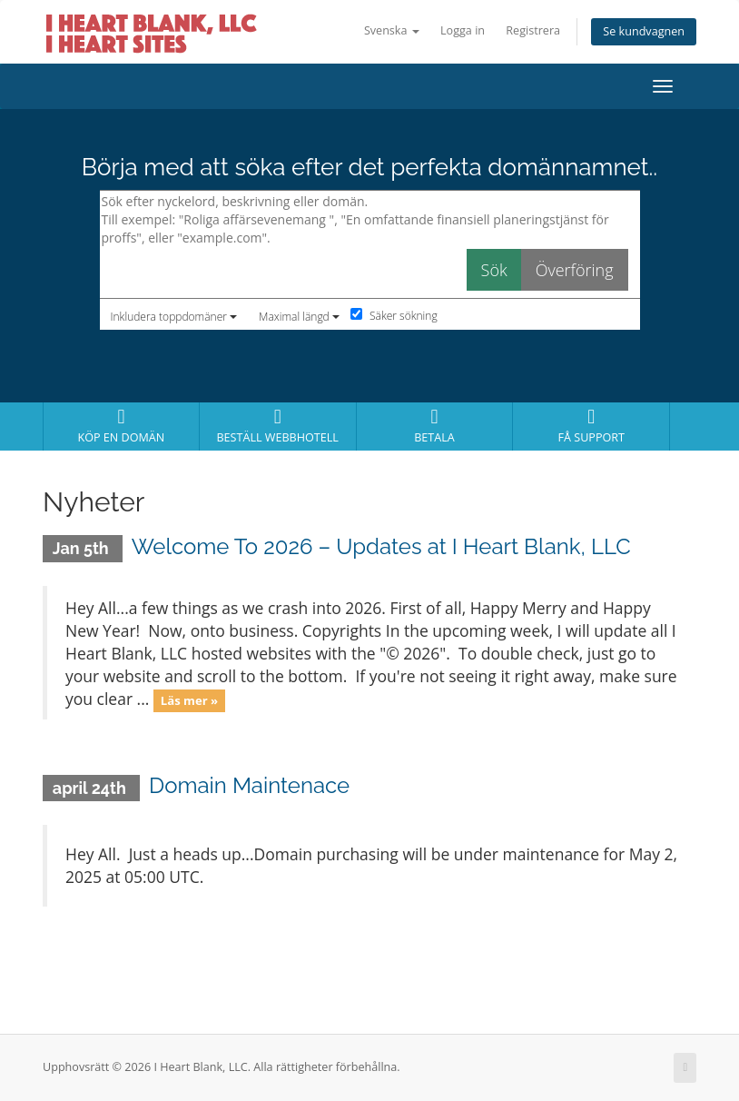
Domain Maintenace (249, 785)
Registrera (533, 30)
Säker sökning (394, 315)
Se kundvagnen (644, 31)
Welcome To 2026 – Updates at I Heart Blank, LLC (381, 546)
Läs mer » (189, 700)
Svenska (391, 30)
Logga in (462, 30)
